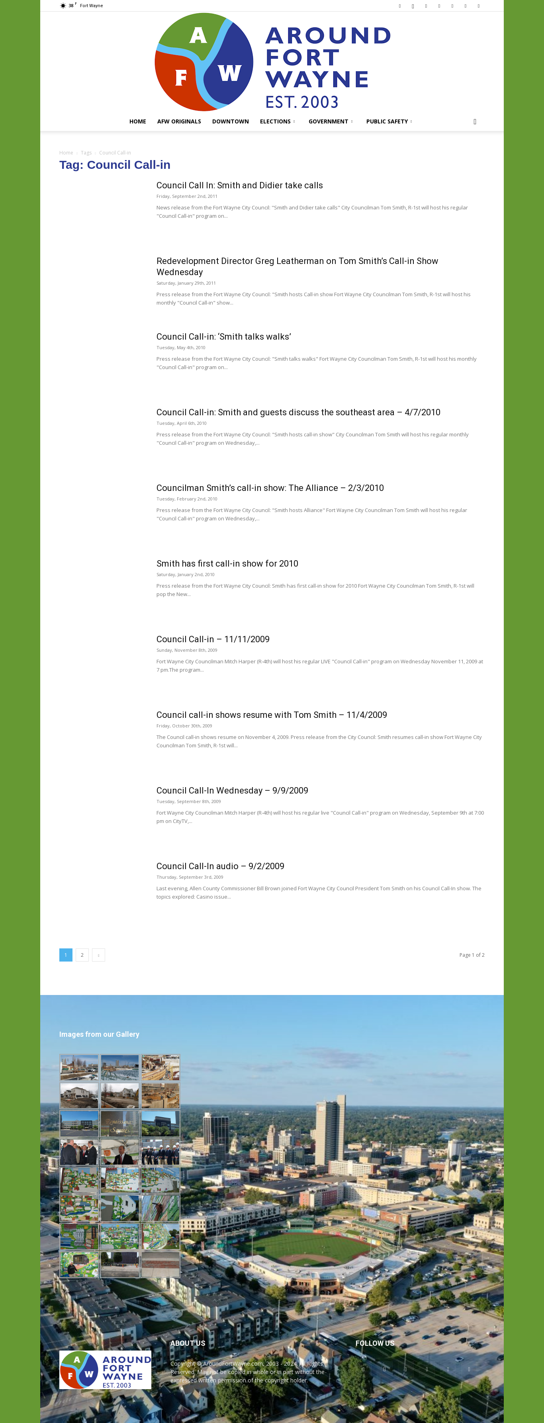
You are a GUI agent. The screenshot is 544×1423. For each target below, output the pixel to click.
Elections (277, 121)
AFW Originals (179, 121)
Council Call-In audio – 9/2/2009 (220, 866)
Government (330, 121)
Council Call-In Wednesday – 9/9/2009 (232, 791)
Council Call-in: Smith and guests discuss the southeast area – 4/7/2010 (298, 412)
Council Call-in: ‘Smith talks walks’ (224, 337)
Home (137, 121)
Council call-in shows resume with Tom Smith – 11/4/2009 (272, 715)
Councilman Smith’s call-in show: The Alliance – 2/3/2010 (270, 488)
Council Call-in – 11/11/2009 (213, 639)
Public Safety (389, 121)
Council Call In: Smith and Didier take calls (240, 185)
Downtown (230, 121)
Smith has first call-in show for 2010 (227, 564)
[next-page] (98, 955)
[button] (475, 122)
